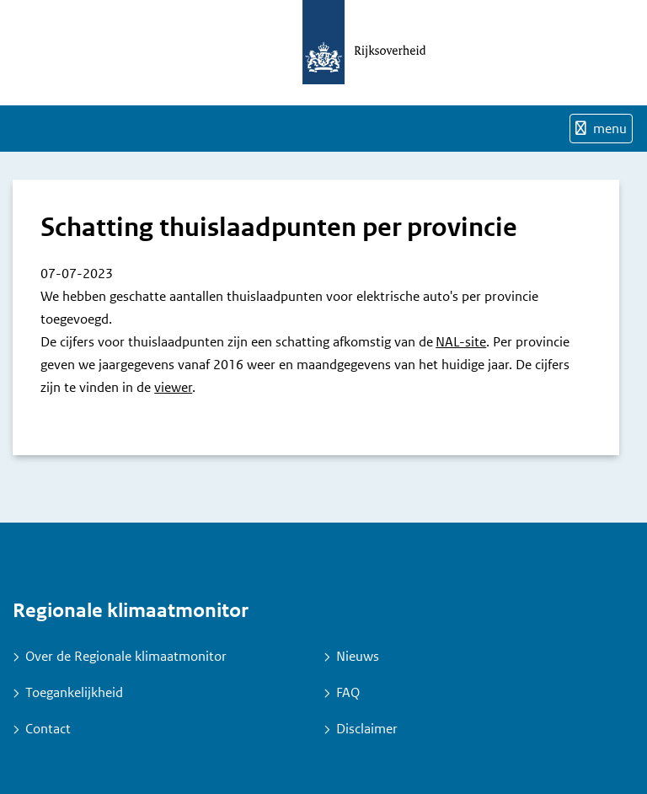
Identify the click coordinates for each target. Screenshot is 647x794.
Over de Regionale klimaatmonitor (126, 656)
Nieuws (357, 656)
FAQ (348, 692)
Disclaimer (367, 729)
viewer (173, 387)
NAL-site (461, 342)
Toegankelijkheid (74, 692)
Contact (48, 729)
